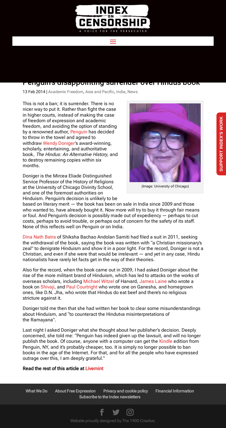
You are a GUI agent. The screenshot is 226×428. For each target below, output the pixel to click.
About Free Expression (75, 391)
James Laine (153, 281)
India (120, 91)
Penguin (78, 132)
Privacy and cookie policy (125, 391)
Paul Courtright (81, 287)
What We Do (36, 391)
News (132, 91)
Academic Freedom (65, 91)
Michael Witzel (98, 281)
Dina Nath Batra (39, 237)
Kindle (165, 341)
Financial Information (174, 391)
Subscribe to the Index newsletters (109, 397)
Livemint (94, 368)
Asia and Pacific (99, 91)
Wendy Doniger (59, 143)
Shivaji (47, 287)
